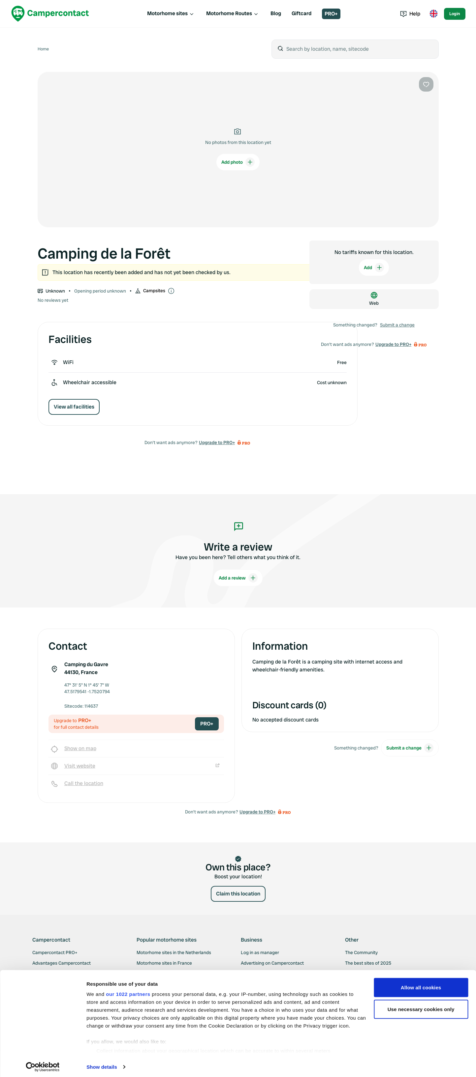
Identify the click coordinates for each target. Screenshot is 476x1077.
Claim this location (238, 893)
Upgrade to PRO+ (217, 442)
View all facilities (74, 406)
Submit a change (397, 325)
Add (374, 267)
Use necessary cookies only (421, 1006)
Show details (101, 1064)
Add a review (238, 577)
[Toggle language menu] (433, 14)
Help (410, 13)
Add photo (238, 162)
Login (454, 13)
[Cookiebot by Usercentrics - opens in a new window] (43, 1064)
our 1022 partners (128, 991)
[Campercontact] (50, 13)
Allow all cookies (421, 984)
